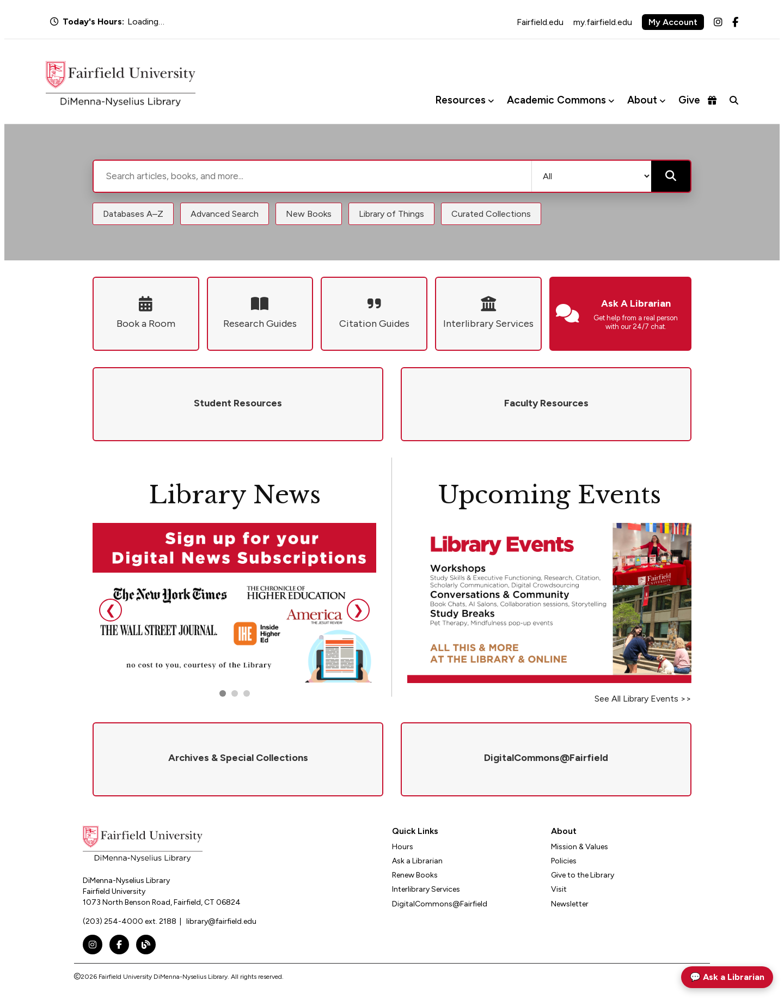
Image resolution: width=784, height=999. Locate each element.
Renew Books (415, 875)
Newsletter (570, 904)
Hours (402, 846)
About (642, 100)
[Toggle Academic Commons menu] (611, 100)
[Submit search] (670, 176)
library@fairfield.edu (221, 921)
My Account (672, 22)
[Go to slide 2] (234, 693)
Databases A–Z (133, 214)
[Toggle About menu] (662, 100)
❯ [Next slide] (358, 610)
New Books (309, 214)
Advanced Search (225, 214)
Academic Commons (556, 100)
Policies (564, 861)
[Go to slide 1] (222, 693)
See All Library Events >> (643, 698)
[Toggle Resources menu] (491, 100)
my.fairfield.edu (602, 22)
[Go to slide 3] (246, 693)
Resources (460, 100)
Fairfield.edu (540, 22)
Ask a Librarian (417, 861)
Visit (559, 889)
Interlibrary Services (426, 889)
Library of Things (391, 214)
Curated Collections (491, 214)
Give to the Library (582, 875)
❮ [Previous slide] (110, 610)
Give (697, 100)
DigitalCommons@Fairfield (439, 904)
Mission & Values (579, 846)
